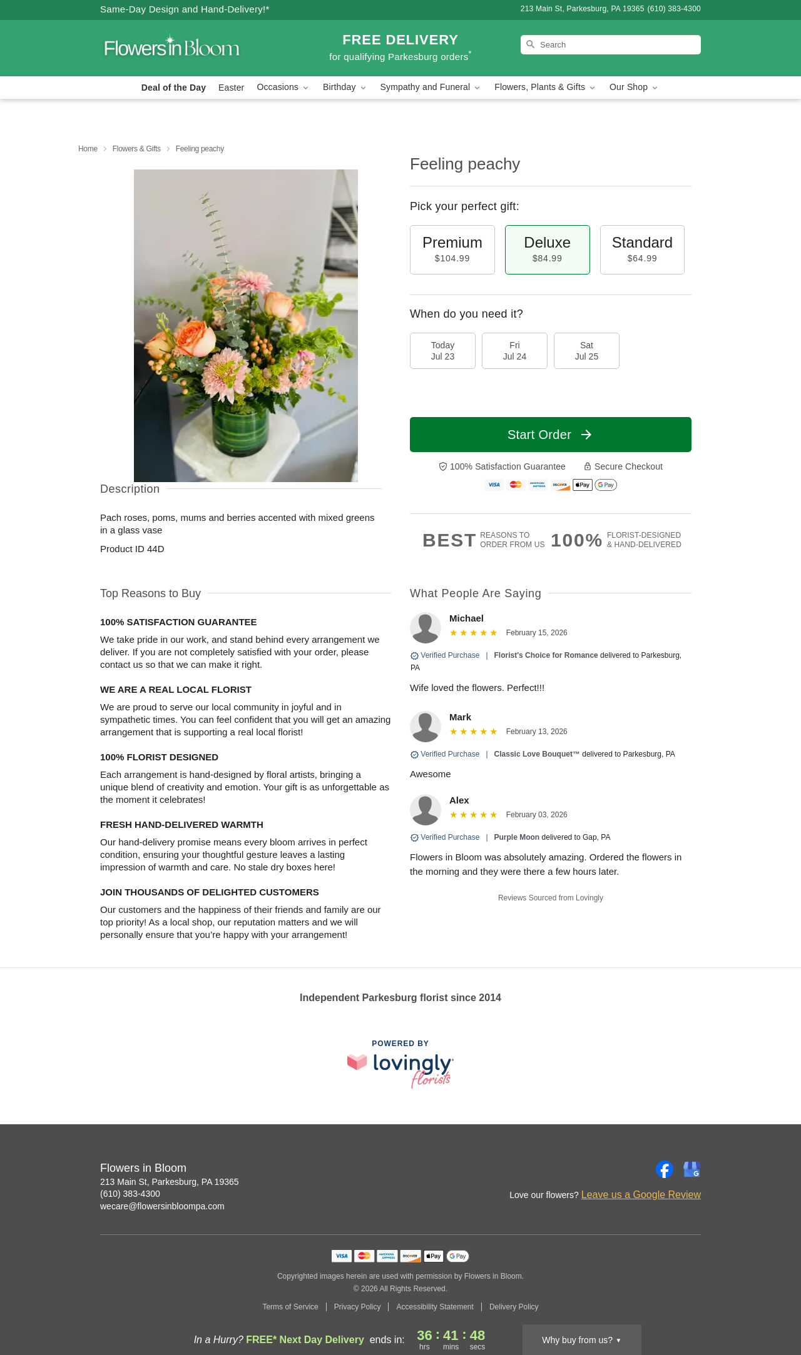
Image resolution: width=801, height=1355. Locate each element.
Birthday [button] (345, 87)
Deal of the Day (173, 88)
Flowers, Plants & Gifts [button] (545, 87)
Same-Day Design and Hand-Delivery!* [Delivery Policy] (185, 9)
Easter (231, 88)
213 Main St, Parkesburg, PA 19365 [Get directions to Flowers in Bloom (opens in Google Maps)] (169, 1182)
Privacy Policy (357, 1307)
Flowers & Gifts (137, 148)
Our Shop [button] (635, 87)
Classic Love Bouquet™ (537, 754)
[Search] (611, 44)
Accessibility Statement (434, 1307)
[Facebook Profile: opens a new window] (664, 1169)
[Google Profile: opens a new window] (692, 1169)
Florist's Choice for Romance (546, 655)
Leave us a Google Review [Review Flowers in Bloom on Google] (641, 1194)
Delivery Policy (514, 1307)
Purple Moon (517, 837)
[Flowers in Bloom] (190, 48)
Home (88, 148)
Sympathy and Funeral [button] (431, 87)
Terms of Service (290, 1307)
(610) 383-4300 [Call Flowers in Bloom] (130, 1194)
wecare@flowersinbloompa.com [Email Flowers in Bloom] (162, 1206)
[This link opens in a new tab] (400, 1064)
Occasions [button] (283, 87)
